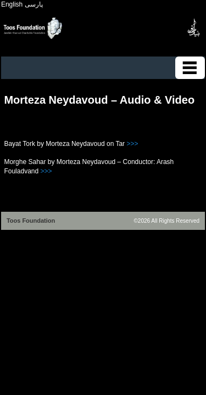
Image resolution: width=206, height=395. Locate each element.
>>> (132, 144)
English (12, 4)
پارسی (34, 4)
